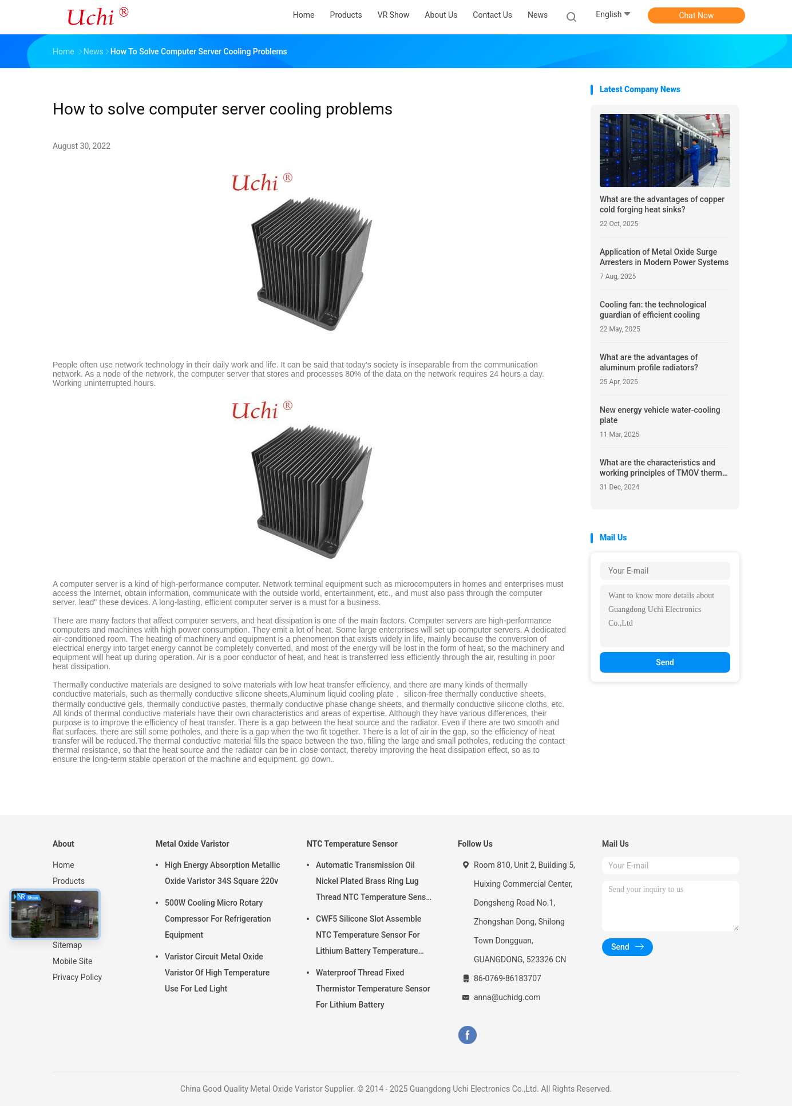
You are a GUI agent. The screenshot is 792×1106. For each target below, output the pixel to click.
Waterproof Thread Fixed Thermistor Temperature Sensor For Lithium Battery (373, 988)
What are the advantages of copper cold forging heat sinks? (662, 204)
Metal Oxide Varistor (192, 843)
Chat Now (696, 15)
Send (665, 662)
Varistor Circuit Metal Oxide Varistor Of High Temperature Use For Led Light (217, 972)
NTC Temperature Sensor (352, 843)
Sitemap (67, 945)
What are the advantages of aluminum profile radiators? (649, 362)
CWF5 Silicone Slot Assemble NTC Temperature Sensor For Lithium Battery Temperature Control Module (368, 936)
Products (69, 881)
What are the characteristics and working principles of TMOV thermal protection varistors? (664, 468)
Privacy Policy (77, 977)
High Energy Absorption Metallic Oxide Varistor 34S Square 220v (222, 873)
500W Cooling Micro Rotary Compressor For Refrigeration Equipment (218, 918)
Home (63, 865)
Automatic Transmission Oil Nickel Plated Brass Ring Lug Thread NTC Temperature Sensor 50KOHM (374, 882)
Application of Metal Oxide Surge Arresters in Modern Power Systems (664, 257)
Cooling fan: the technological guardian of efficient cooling (653, 309)
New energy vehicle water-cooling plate (660, 415)
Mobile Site (73, 961)
